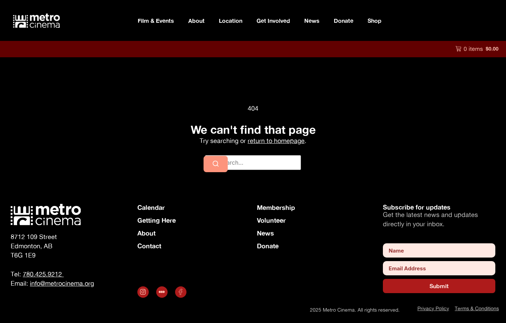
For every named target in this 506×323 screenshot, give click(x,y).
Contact (149, 245)
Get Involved (273, 20)
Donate (343, 20)
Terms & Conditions (477, 308)
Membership (276, 207)
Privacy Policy (433, 308)
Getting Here (156, 220)
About (196, 20)
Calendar (151, 207)
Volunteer (271, 220)
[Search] (216, 164)
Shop (374, 20)
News (312, 20)
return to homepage (276, 140)
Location (230, 20)
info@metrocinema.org (62, 283)
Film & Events (156, 20)
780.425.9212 (43, 274)
